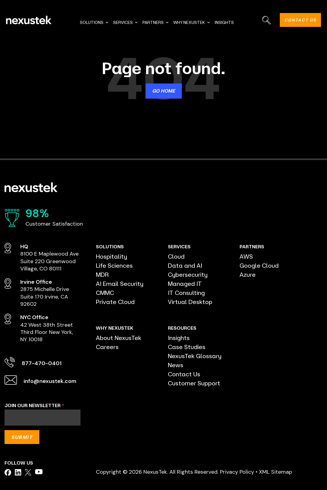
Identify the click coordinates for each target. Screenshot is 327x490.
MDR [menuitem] (102, 274)
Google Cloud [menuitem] (259, 265)
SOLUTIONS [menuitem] (94, 22)
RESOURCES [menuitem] (182, 328)
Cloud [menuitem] (176, 256)
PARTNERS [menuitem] (155, 22)
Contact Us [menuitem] (184, 374)
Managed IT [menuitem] (185, 283)
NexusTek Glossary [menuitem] (194, 355)
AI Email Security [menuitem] (119, 283)
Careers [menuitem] (107, 346)
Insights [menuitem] (179, 337)
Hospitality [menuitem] (111, 256)
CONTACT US (300, 20)
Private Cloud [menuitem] (115, 301)
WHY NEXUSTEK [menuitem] (192, 22)
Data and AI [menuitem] (185, 265)
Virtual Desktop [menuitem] (190, 301)
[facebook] (8, 472)
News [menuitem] (175, 364)
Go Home (163, 90)
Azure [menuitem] (248, 274)
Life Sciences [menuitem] (114, 265)
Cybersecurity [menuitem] (188, 274)
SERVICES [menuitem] (125, 22)
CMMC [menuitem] (105, 292)
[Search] (266, 20)
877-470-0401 (41, 363)
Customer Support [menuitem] (194, 383)
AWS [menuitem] (246, 256)
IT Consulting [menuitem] (186, 292)
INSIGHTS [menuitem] (224, 22)
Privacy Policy (237, 471)
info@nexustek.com (50, 381)
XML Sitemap (275, 471)
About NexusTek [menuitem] (118, 337)
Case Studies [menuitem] (186, 346)
